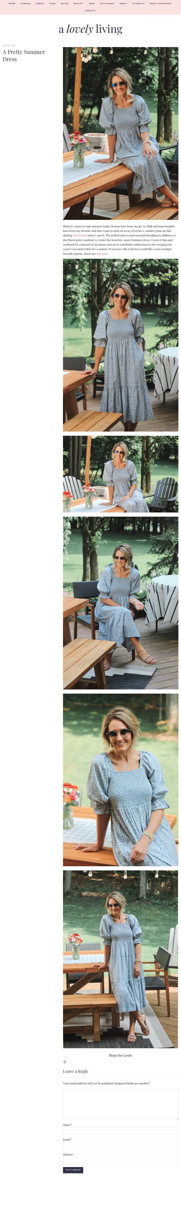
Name (67, 1125)
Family (40, 3)
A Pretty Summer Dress (24, 55)
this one (101, 254)
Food (52, 3)
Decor (65, 3)
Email (67, 1139)
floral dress (80, 235)
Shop (92, 3)
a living (91, 28)
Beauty (78, 3)
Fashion (25, 3)
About (123, 3)
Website (68, 1154)
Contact (90, 11)
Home (12, 3)
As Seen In (138, 3)
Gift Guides (107, 3)
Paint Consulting (161, 3)
